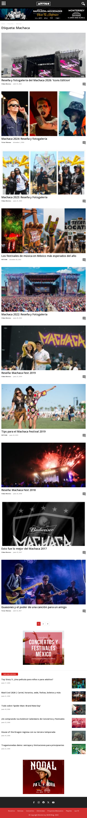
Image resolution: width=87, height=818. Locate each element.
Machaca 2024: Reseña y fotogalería (24, 139)
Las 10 (76, 811)
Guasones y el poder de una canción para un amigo (34, 607)
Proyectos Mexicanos (55, 811)
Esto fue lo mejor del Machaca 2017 (24, 548)
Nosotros (11, 811)
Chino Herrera (6, 84)
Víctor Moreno (6, 142)
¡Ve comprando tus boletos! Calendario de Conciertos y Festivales (32, 719)
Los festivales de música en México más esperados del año (38, 256)
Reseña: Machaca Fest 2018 (18, 490)
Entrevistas (41, 811)
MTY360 (4, 259)
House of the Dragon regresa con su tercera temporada (28, 732)
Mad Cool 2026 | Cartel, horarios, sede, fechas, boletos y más (31, 692)
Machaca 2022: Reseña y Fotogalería (24, 314)
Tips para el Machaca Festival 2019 (23, 431)
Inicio (3, 24)
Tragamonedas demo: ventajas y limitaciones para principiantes (32, 745)
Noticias (20, 811)
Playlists (69, 811)
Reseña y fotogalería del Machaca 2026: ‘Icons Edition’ (35, 80)
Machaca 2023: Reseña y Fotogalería (24, 197)
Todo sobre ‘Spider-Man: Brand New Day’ (21, 705)
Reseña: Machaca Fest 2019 (18, 373)
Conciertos (30, 811)
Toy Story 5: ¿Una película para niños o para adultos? (27, 679)
